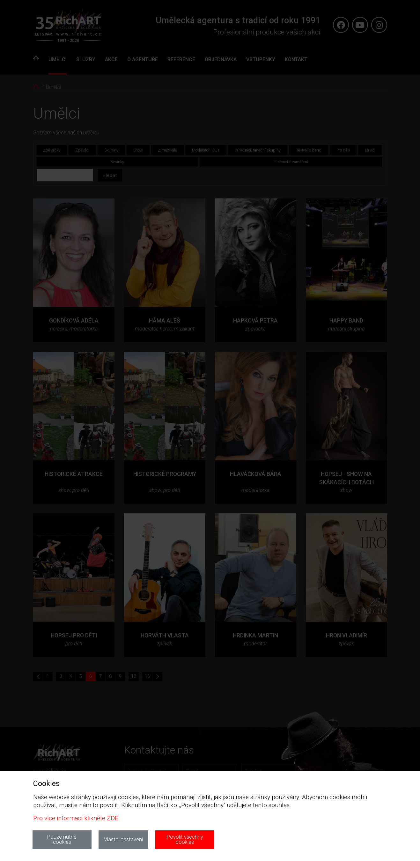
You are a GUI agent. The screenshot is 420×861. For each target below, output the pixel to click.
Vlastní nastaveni (123, 839)
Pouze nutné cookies (62, 839)
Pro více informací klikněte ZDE (75, 818)
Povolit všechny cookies (185, 839)
